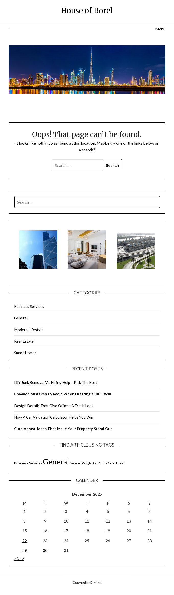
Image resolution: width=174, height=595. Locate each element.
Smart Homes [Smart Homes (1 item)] (116, 463)
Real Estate (24, 341)
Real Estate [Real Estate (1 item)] (99, 463)
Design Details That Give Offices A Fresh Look (54, 405)
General (21, 318)
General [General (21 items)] (56, 461)
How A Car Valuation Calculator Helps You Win (53, 417)
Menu (160, 28)
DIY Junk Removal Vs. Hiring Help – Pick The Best (55, 382)
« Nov (19, 558)
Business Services (29, 306)
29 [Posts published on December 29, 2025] (24, 550)
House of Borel (87, 10)
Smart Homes (25, 352)
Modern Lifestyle (28, 329)
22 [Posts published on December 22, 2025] (24, 540)
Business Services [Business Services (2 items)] (28, 463)
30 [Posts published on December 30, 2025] (45, 550)
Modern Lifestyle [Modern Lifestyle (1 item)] (81, 463)
